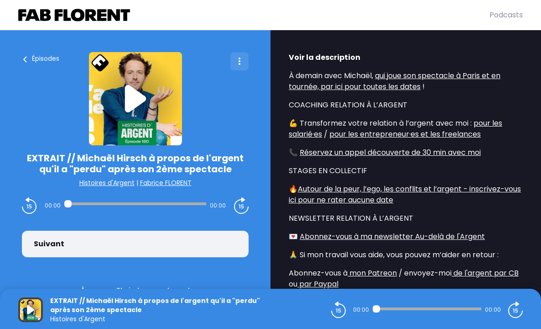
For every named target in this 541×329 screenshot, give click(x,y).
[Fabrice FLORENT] (253, 15)
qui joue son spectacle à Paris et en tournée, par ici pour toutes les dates (394, 81)
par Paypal (317, 284)
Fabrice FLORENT (166, 182)
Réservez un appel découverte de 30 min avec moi (390, 152)
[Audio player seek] (135, 204)
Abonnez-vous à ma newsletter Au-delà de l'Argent (392, 236)
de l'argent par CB (485, 273)
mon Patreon (372, 273)
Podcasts (506, 15)
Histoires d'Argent (107, 182)
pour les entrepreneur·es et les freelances (405, 134)
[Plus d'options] (239, 61)
